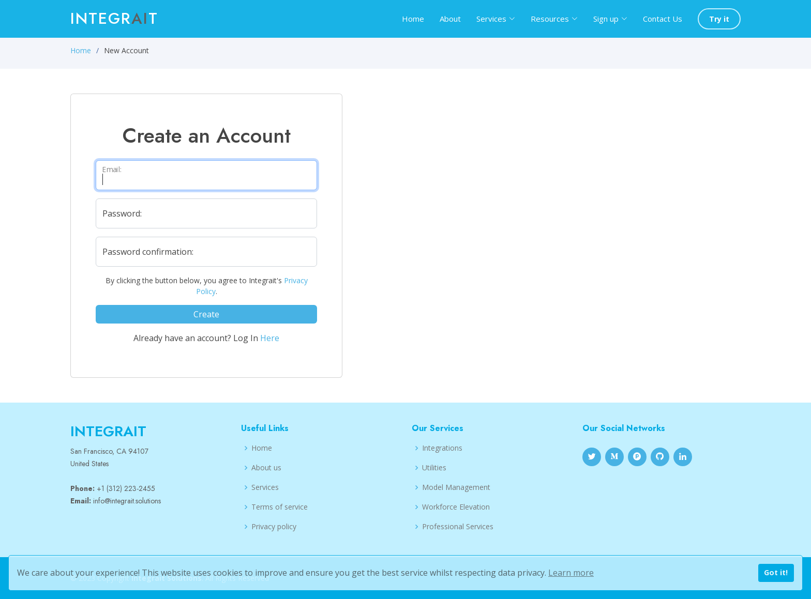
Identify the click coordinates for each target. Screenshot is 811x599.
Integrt (114, 18)
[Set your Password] (206, 213)
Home (413, 18)
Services (265, 487)
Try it (719, 19)
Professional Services (457, 526)
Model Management (456, 487)
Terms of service (279, 507)
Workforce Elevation (456, 507)
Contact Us (662, 18)
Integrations (442, 448)
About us (266, 467)
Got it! (776, 572)
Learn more (571, 572)
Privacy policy (273, 526)
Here (269, 338)
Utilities (434, 467)
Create (206, 314)
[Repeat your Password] (206, 252)
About (450, 18)
